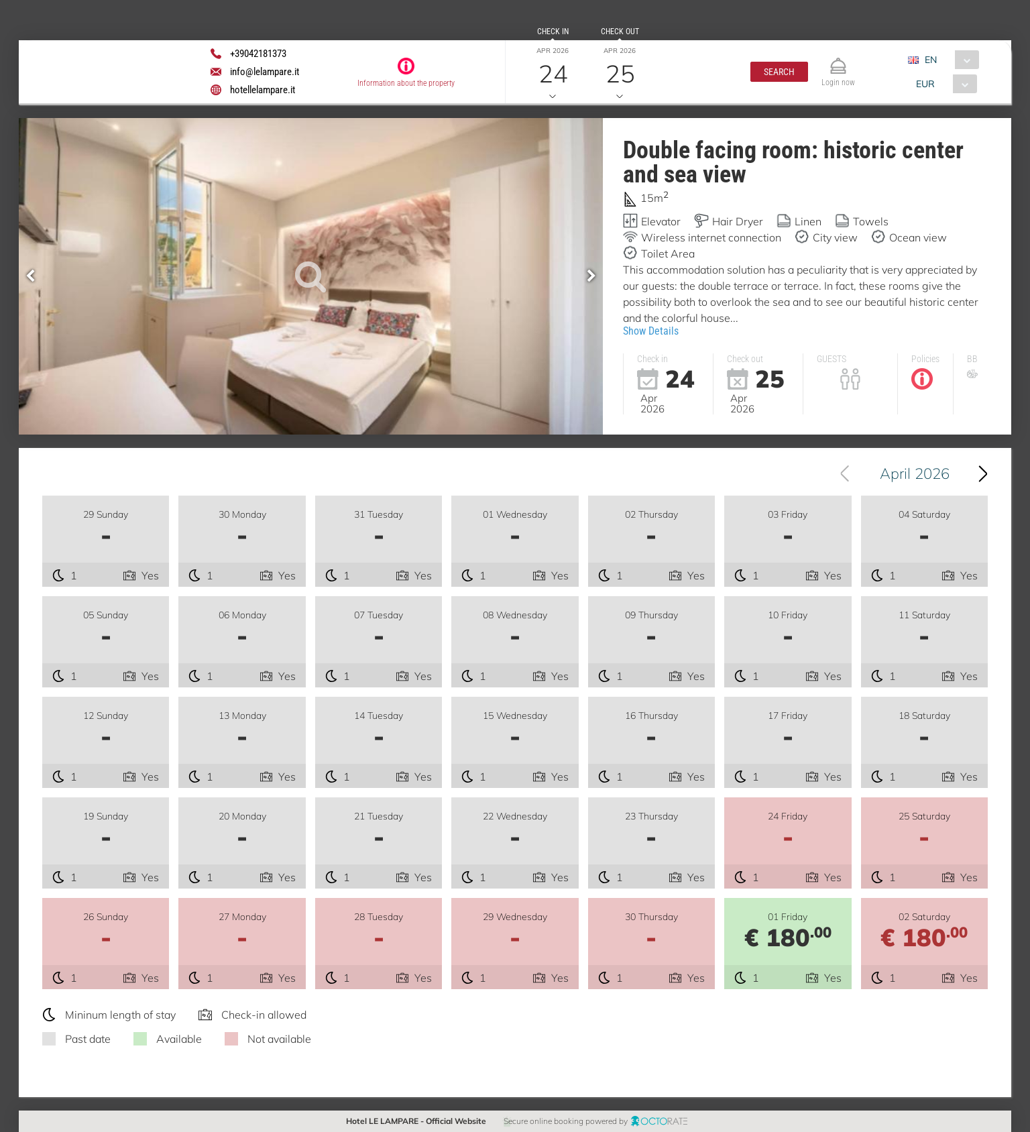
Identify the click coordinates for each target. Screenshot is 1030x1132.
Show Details (651, 331)
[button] (779, 72)
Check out (620, 31)
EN (931, 60)
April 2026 (915, 473)
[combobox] (948, 59)
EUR (925, 84)
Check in (553, 31)
